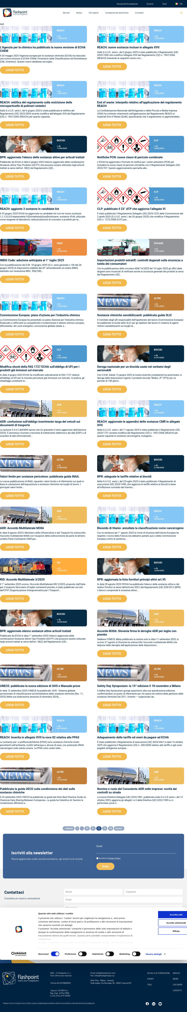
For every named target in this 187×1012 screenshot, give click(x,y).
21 (93, 828)
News (79, 12)
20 (87, 828)
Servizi (66, 12)
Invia (71, 952)
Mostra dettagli (154, 1006)
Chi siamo (94, 12)
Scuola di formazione (127, 3)
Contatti (139, 12)
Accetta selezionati (162, 975)
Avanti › (119, 828)
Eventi (150, 3)
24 (110, 828)
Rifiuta (162, 983)
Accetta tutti (162, 967)
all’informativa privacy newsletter (135, 936)
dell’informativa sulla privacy (101, 941)
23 (104, 828)
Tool (164, 3)
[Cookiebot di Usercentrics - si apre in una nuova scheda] (19, 1006)
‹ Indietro (68, 828)
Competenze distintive (117, 12)
